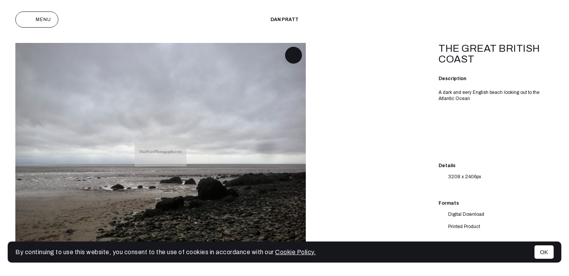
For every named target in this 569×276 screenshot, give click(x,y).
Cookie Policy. (295, 252)
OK (544, 252)
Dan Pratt (284, 19)
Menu (37, 19)
